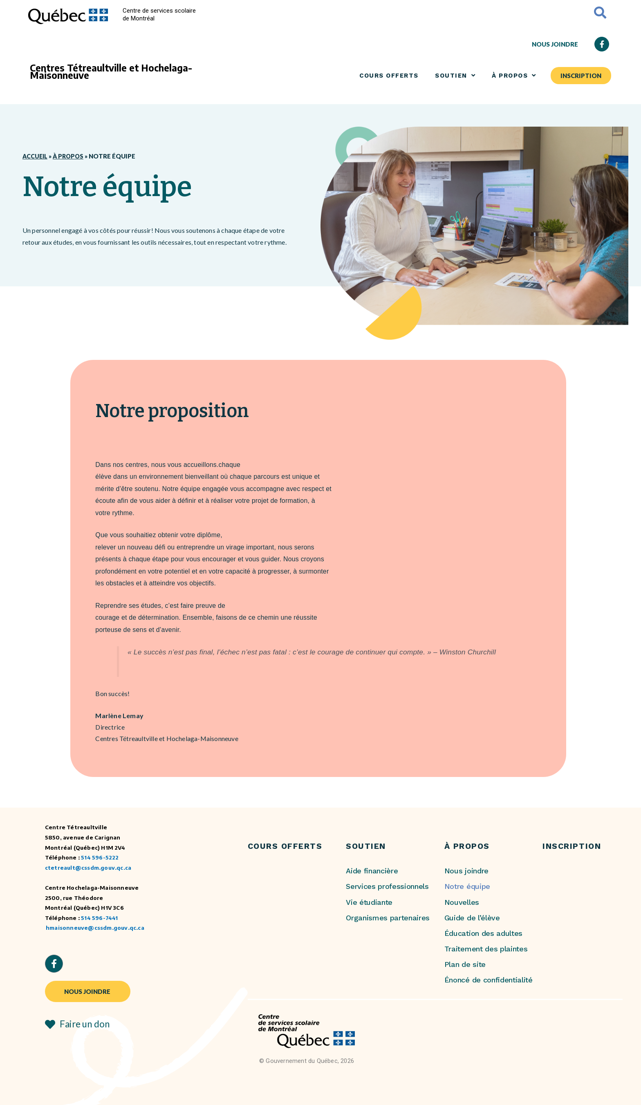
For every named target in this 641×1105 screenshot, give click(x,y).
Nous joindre (466, 870)
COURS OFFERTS (389, 75)
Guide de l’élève (472, 917)
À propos (70, 156)
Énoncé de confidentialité (488, 980)
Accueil (35, 156)
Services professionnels (387, 886)
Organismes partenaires (388, 917)
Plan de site (465, 964)
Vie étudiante (369, 902)
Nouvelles (461, 902)
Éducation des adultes (483, 933)
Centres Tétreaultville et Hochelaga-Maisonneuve (111, 71)
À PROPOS (514, 75)
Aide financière (372, 870)
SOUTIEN (455, 75)
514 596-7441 (99, 917)
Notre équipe (467, 886)
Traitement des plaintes (486, 948)
